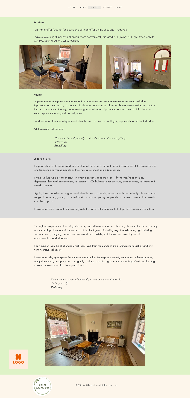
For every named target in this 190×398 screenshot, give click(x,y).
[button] (119, 7)
